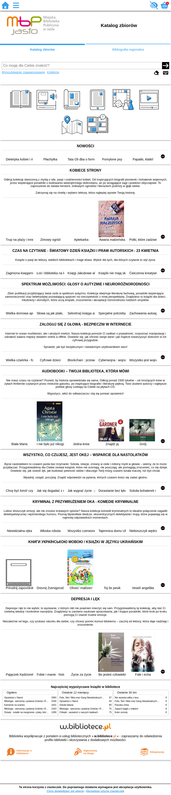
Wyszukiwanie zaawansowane (23, 72)
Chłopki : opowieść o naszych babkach (78, 712)
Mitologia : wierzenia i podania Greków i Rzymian (28, 701)
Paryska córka (122, 705)
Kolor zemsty (121, 712)
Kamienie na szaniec (14, 705)
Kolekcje (53, 72)
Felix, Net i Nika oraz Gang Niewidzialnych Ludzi (83, 697)
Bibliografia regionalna (128, 49)
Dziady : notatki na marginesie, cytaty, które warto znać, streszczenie (38, 712)
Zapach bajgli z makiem (126, 709)
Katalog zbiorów (42, 49)
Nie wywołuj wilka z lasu (127, 697)
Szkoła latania (66, 705)
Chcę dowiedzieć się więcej (65, 791)
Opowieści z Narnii (13, 697)
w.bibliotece (105, 736)
